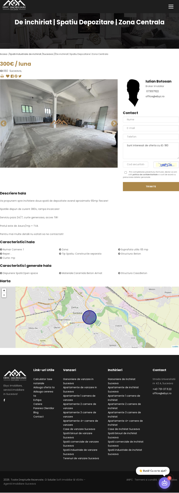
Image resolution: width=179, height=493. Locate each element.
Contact (38, 417)
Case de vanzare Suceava (79, 429)
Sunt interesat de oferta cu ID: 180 (151, 151)
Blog (35, 413)
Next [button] (114, 123)
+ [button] (4, 291)
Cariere (37, 404)
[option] (59, 124)
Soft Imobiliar (64, 480)
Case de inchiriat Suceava (124, 429)
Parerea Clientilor (43, 408)
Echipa (37, 400)
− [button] (4, 295)
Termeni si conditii (146, 480)
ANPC (129, 480)
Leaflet (175, 347)
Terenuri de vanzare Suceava (81, 458)
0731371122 (152, 91)
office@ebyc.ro (155, 96)
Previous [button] (3, 123)
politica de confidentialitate (145, 174)
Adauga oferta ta (44, 387)
